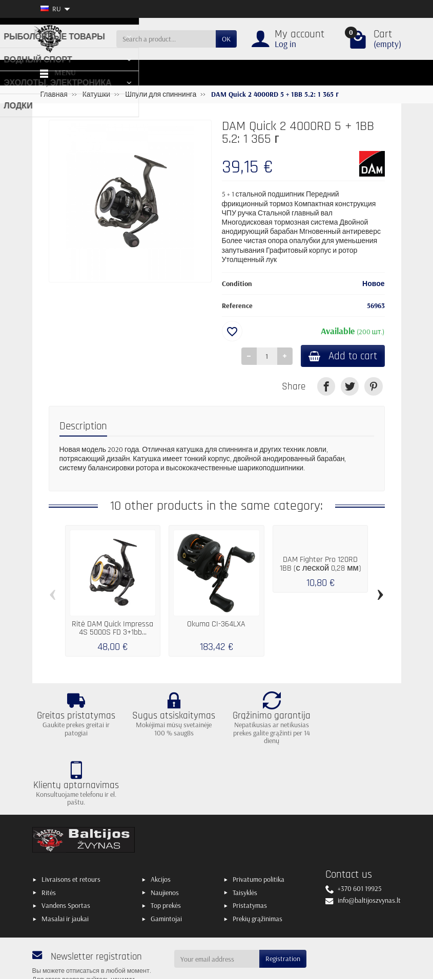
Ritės (49, 833)
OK (226, 38)
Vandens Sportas (66, 846)
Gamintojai (166, 859)
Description (83, 426)
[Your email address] (216, 900)
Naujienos (165, 833)
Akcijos (161, 820)
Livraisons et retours (71, 820)
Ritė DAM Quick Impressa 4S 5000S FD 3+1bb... (112, 629)
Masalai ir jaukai (65, 859)
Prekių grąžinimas (257, 859)
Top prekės (166, 846)
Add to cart (341, 356)
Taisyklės (245, 833)
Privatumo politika (258, 820)
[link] (326, 387)
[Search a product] (166, 39)
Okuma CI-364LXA (216, 625)
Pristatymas (250, 846)
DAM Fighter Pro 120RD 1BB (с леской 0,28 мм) (320, 564)
